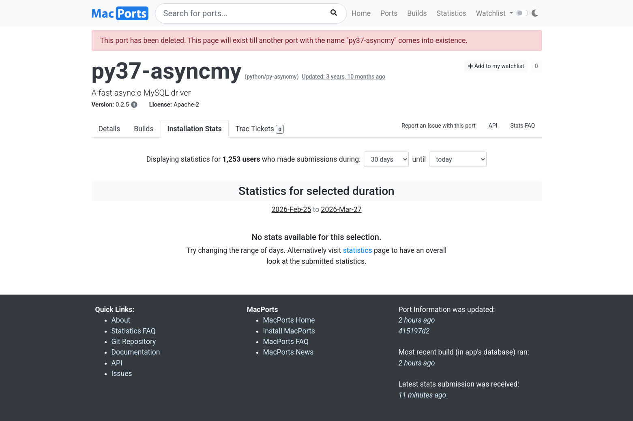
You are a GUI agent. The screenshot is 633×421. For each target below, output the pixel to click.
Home (361, 13)
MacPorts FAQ (286, 342)
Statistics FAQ (134, 331)
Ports (388, 13)
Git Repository (134, 342)
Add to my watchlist (496, 66)
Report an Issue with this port (438, 125)
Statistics (451, 13)
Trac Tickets (260, 129)
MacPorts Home (289, 320)
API (493, 125)
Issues (122, 374)
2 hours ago (417, 363)
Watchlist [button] (491, 13)
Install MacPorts (289, 331)
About (121, 320)
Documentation (136, 352)
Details (109, 129)
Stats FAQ (522, 125)
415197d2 (414, 331)
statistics (357, 250)
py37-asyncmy (167, 71)
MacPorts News (288, 352)
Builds (417, 13)
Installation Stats (194, 129)
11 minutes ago (422, 395)
